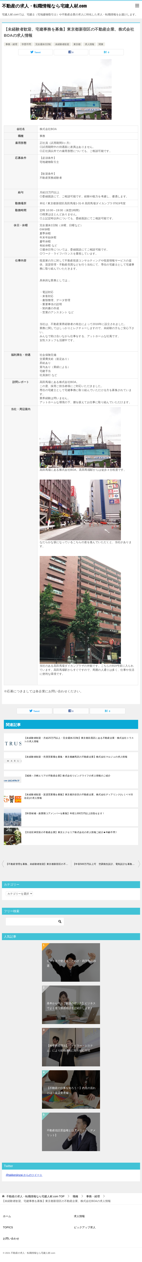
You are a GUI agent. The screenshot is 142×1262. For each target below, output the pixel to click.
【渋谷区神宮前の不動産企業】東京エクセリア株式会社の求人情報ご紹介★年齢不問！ (71, 832)
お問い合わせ (11, 1238)
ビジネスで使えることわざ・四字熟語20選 (71, 963)
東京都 (77, 44)
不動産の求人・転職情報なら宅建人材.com (44, 5)
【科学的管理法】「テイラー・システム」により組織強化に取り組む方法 (70, 1048)
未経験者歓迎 (62, 44)
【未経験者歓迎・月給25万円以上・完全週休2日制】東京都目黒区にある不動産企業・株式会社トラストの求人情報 (79, 740)
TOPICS (8, 1227)
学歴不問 (26, 44)
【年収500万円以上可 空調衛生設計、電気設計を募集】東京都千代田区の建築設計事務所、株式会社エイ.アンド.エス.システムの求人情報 (106, 864)
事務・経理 (11, 44)
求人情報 (89, 44)
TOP (35, 1196)
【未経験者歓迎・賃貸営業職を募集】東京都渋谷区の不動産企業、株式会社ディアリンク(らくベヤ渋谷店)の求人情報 (78, 796)
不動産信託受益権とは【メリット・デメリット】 (71, 1133)
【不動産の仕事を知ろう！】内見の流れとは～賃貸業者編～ (71, 1090)
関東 (101, 44)
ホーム (7, 1216)
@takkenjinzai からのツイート (24, 1175)
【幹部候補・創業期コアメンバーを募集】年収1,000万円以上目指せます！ (64, 813)
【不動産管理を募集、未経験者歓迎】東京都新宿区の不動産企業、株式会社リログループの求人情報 (38, 864)
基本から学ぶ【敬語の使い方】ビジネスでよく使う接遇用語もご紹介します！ (71, 1006)
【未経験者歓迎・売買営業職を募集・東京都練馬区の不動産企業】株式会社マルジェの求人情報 (75, 756)
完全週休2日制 (43, 44)
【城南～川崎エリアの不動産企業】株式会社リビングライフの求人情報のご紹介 (67, 775)
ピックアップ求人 (85, 1227)
